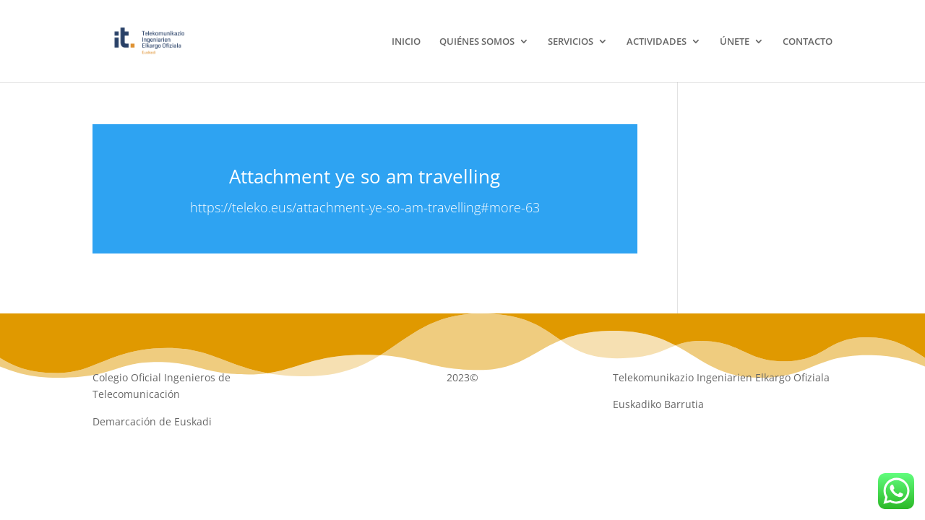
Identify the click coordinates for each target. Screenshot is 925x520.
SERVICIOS (570, 42)
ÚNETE (734, 42)
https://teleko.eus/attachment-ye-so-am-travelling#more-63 (365, 207)
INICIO (406, 42)
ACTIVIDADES (657, 42)
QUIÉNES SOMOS (477, 42)
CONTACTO (807, 42)
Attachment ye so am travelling (364, 176)
